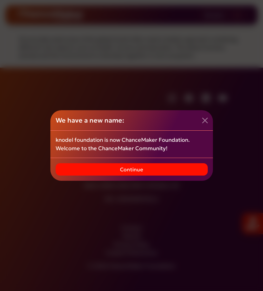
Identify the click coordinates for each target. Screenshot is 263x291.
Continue (131, 169)
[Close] (205, 120)
